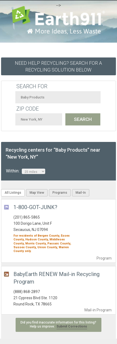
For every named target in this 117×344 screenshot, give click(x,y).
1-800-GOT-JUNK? (35, 207)
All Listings (13, 193)
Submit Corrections (71, 326)
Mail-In (81, 193)
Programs (59, 193)
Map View (37, 193)
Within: (25, 171)
